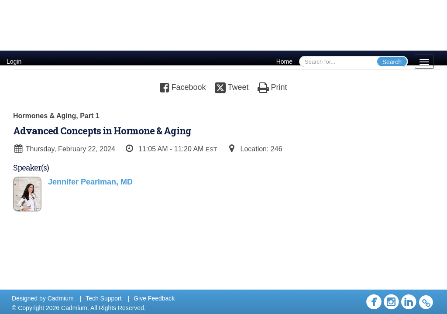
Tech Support (104, 298)
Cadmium (61, 298)
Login (14, 61)
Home (284, 61)
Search (392, 61)
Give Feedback (154, 298)
